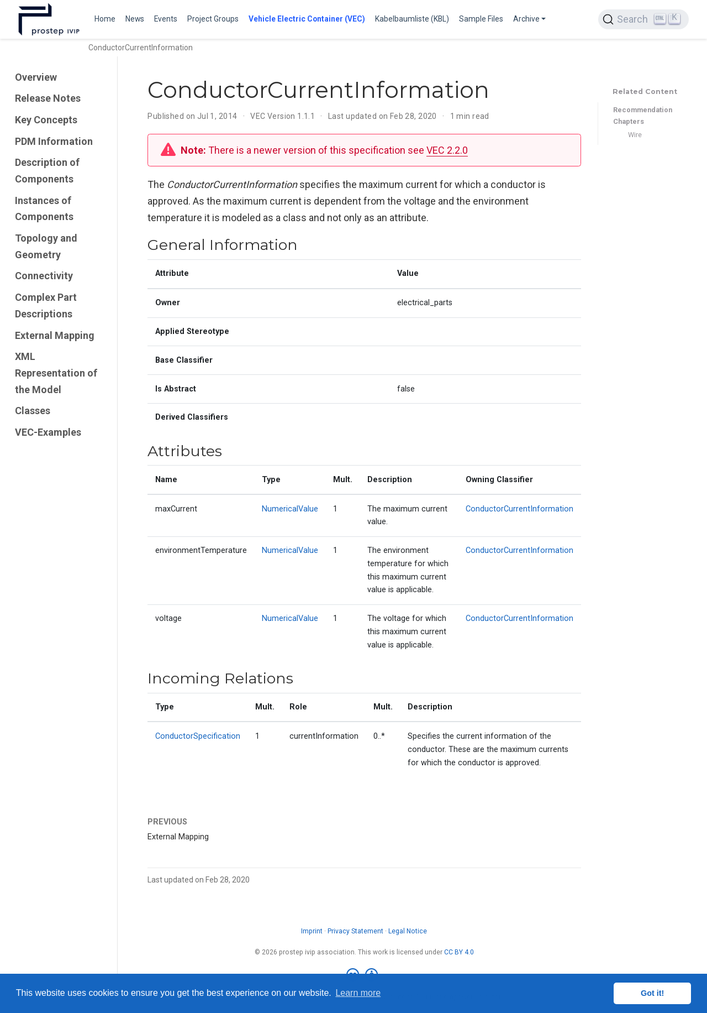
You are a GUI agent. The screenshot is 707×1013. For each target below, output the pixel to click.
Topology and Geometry (46, 246)
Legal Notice (407, 931)
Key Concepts (46, 120)
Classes (32, 410)
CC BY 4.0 (459, 952)
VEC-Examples (48, 432)
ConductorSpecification (197, 736)
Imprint (312, 931)
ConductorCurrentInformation (519, 509)
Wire (635, 134)
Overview (36, 77)
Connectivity (44, 275)
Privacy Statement (355, 931)
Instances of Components (44, 209)
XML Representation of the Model (56, 373)
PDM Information (54, 141)
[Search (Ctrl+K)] (643, 19)
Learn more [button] (358, 993)
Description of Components (47, 170)
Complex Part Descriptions (46, 305)
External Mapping (54, 335)
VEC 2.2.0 (447, 150)
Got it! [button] (652, 993)
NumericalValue (290, 509)
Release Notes (48, 98)
